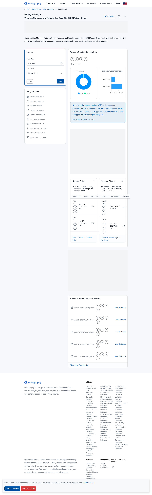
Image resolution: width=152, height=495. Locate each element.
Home (26, 9)
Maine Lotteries (106, 403)
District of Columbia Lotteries (89, 403)
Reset (30, 81)
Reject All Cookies (28, 488)
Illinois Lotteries (106, 399)
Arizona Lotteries (106, 390)
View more (63, 472)
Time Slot (30, 69)
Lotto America (120, 388)
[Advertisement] (76, 27)
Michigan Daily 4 (49, 9)
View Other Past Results (79, 365)
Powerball (89, 386)
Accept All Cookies (12, 488)
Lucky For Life (105, 388)
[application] (83, 82)
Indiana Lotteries (121, 403)
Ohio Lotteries (105, 423)
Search (30, 52)
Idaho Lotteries (91, 408)
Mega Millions (105, 386)
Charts (109, 16)
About (102, 463)
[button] (63, 4)
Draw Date (30, 59)
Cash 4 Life (119, 386)
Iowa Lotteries (91, 410)
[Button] (125, 4)
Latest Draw (90, 463)
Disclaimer (104, 468)
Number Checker (92, 472)
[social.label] (112, 467)
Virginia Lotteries (121, 444)
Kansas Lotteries (106, 401)
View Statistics (120, 307)
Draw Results (91, 466)
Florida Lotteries (106, 397)
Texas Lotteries (92, 446)
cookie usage (87, 483)
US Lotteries (36, 9)
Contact (103, 466)
